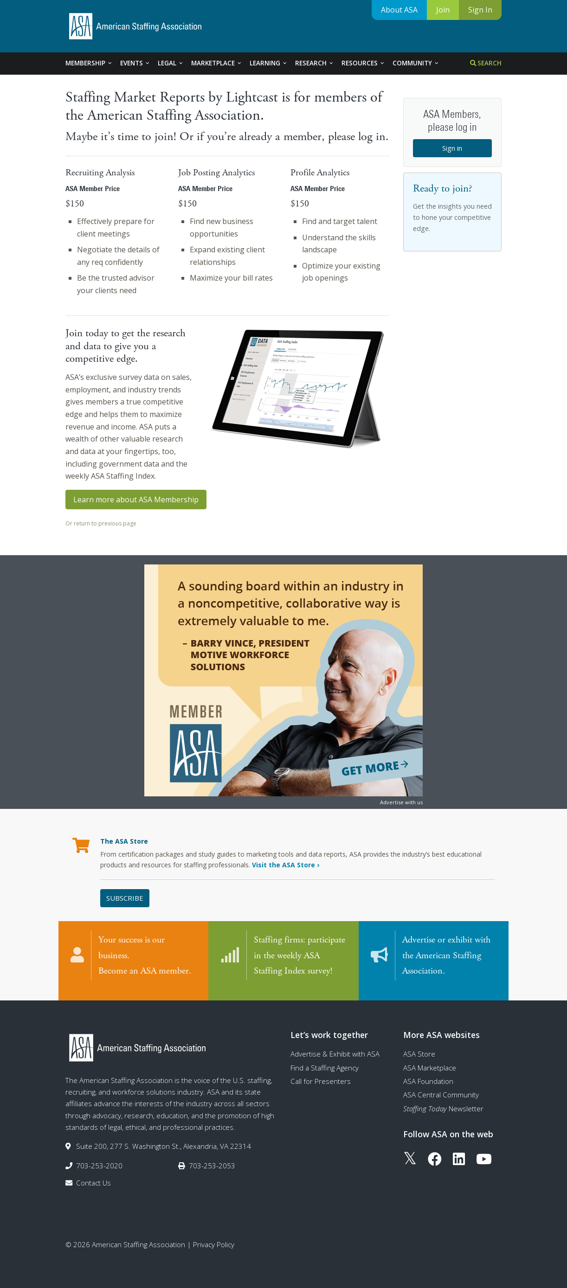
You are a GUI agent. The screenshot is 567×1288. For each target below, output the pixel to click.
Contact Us (93, 1175)
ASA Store (419, 1046)
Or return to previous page (100, 523)
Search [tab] (486, 63)
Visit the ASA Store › (285, 864)
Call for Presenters (320, 1073)
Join (443, 10)
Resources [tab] (363, 63)
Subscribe (124, 898)
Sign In (480, 10)
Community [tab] (416, 63)
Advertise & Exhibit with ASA (335, 1046)
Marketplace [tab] (216, 63)
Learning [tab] (269, 63)
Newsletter (443, 1101)
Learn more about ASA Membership (136, 499)
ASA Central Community (441, 1087)
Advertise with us (401, 802)
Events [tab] (135, 63)
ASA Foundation (428, 1073)
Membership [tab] (89, 63)
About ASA (399, 10)
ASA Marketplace (429, 1060)
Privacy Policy (213, 1237)
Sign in (452, 148)
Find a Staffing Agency (324, 1060)
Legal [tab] (171, 63)
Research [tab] (314, 63)
